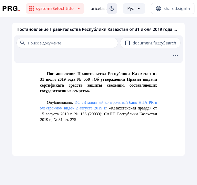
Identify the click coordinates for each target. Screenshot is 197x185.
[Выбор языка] (134, 8)
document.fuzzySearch (154, 43)
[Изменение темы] (112, 8)
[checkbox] (127, 43)
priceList (99, 8)
